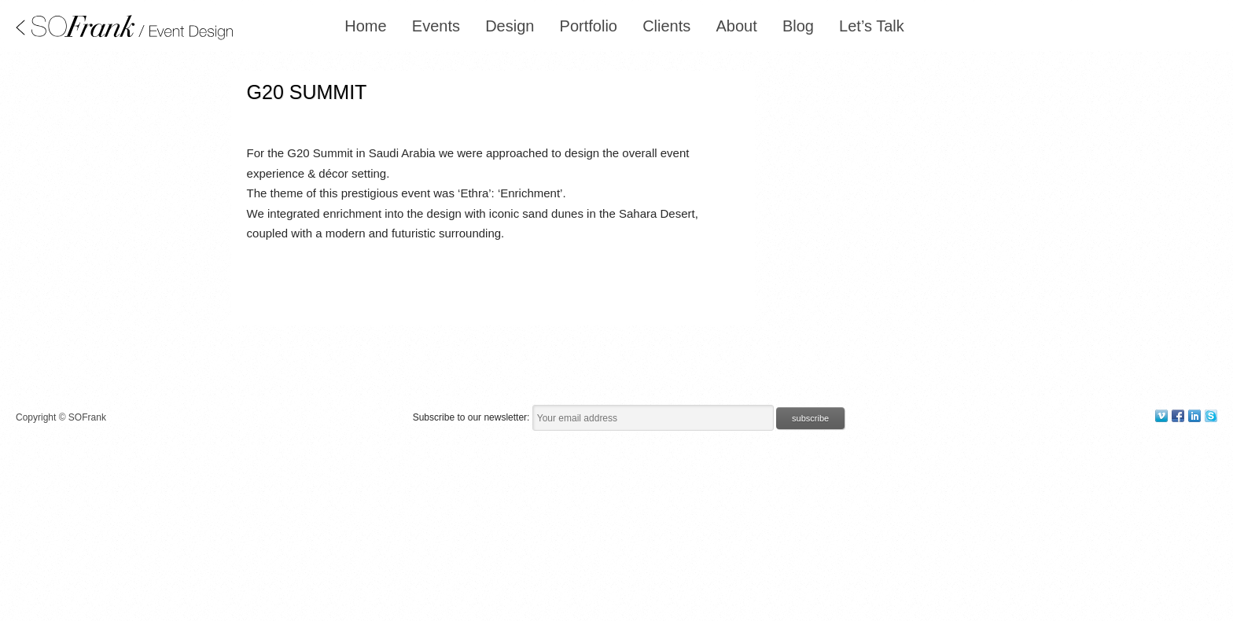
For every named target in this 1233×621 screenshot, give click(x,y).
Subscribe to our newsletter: (472, 417)
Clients (666, 26)
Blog (798, 26)
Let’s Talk (871, 26)
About (736, 26)
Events (436, 26)
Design (509, 26)
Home (365, 26)
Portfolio (588, 26)
